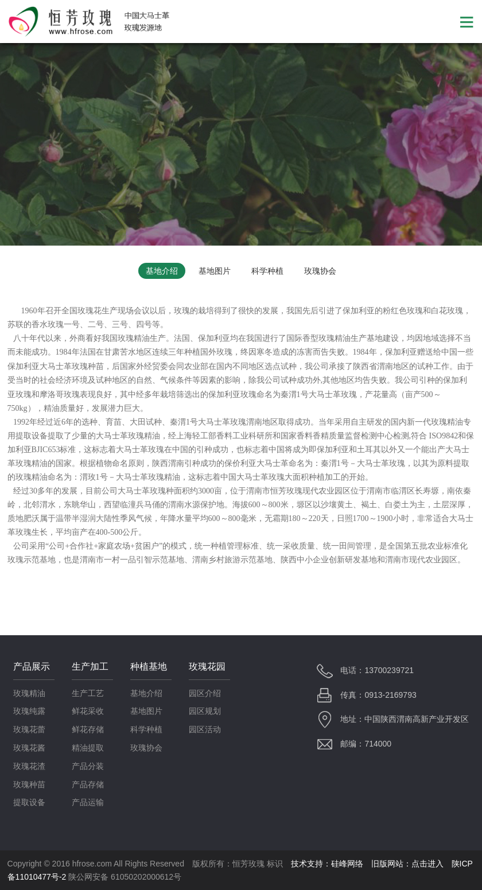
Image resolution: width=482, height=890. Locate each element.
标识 (275, 863)
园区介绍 (205, 693)
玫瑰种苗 (29, 784)
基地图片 (215, 270)
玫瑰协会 (320, 270)
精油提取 (88, 747)
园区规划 (205, 711)
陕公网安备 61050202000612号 (124, 876)
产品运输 (88, 802)
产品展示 (31, 666)
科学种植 (267, 270)
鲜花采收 (88, 711)
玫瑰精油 (29, 693)
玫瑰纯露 (29, 711)
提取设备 (29, 802)
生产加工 (90, 666)
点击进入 (427, 863)
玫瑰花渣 (29, 766)
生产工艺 (88, 693)
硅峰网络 (347, 863)
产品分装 (88, 766)
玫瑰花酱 (29, 747)
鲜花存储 (88, 729)
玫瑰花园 (207, 666)
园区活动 (205, 729)
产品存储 (88, 784)
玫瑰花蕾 (29, 729)
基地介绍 (162, 270)
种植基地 (148, 666)
